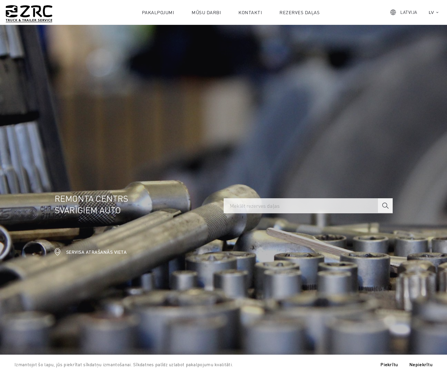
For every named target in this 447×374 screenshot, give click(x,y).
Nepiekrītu (421, 364)
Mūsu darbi (206, 12)
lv (431, 12)
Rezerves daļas (299, 12)
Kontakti (250, 12)
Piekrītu (389, 364)
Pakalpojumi (158, 12)
